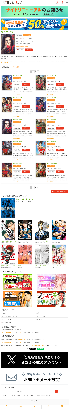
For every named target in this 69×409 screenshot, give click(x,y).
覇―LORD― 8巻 (51, 141)
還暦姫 (20, 265)
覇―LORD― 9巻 (17, 163)
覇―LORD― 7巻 (17, 141)
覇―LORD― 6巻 (51, 119)
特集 (19, 395)
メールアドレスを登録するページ (37, 345)
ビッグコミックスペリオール (28, 41)
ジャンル (26, 395)
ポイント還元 (27, 35)
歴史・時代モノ (40, 319)
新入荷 (4, 395)
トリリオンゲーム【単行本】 (25, 241)
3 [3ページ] (35, 71)
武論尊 (30, 38)
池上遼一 (23, 38)
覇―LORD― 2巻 (51, 76)
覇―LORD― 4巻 (51, 97)
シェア (26, 348)
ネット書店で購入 (6, 322)
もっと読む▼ (4, 62)
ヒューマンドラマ (40, 316)
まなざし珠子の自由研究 (41, 265)
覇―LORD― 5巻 (17, 119)
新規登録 (57, 2)
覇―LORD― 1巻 (17, 76)
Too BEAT (54, 241)
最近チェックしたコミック (43, 395)
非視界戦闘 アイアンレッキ (8, 265)
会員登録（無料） (6, 332)
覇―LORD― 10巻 (52, 163)
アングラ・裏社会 (6, 319)
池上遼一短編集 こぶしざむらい (9, 241)
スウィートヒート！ (57, 265)
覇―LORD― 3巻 (17, 97)
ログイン (62, 2)
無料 (32, 395)
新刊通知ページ (22, 339)
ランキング (12, 395)
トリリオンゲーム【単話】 (42, 241)
